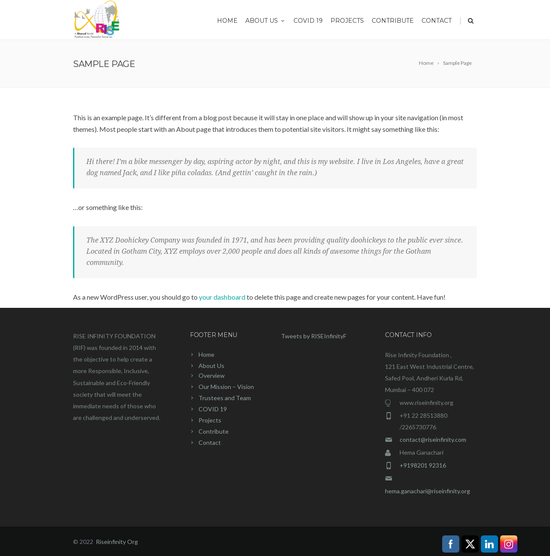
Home (227, 20)
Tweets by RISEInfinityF (313, 336)
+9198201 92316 (423, 465)
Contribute (393, 20)
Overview (212, 375)
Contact (437, 20)
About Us (265, 20)
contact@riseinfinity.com (433, 439)
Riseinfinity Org (117, 541)
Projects (347, 20)
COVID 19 (308, 20)
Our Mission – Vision (226, 386)
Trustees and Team (225, 397)
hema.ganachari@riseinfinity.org (427, 491)
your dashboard (222, 297)
